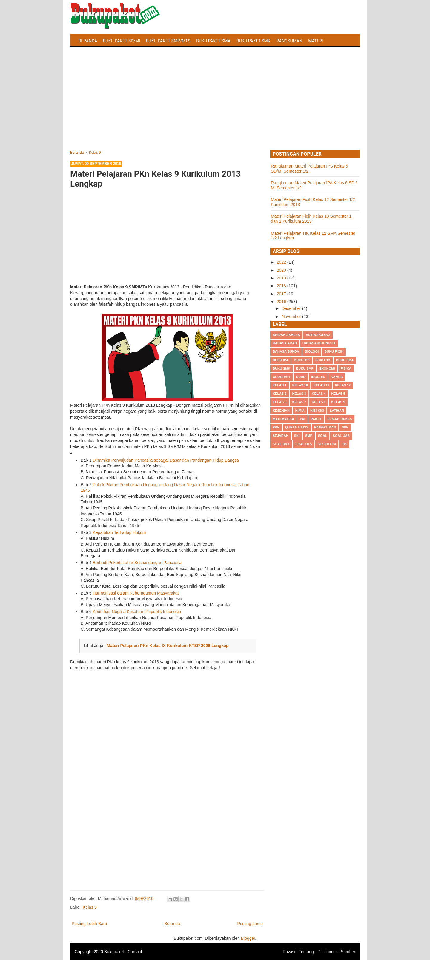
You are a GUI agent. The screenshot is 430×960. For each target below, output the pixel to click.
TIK (344, 444)
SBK (345, 427)
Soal (322, 435)
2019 (282, 278)
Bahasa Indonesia (319, 343)
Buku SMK (281, 368)
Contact (135, 951)
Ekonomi (327, 368)
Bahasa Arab (285, 343)
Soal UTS (303, 444)
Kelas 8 (318, 402)
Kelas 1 (279, 385)
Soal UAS (341, 435)
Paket (316, 419)
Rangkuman (289, 41)
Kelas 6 (279, 402)
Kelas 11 (321, 385)
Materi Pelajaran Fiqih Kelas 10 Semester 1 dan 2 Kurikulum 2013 (311, 219)
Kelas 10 (300, 385)
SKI (297, 435)
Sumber (348, 951)
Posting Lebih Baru (89, 923)
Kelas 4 (318, 393)
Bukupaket (114, 951)
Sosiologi (327, 444)
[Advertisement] (215, 105)
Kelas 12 (343, 385)
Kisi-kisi (317, 410)
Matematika (283, 419)
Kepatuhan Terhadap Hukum (119, 532)
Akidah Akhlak (286, 335)
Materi (315, 41)
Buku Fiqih (333, 351)
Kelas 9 (90, 907)
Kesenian (281, 410)
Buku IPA (280, 360)
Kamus (337, 377)
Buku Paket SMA (213, 41)
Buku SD (322, 360)
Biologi (312, 351)
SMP (308, 435)
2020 (282, 270)
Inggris (318, 377)
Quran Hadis (296, 427)
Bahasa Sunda (286, 351)
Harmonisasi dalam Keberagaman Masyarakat (136, 593)
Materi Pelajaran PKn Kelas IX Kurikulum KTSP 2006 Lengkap (167, 645)
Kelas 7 (299, 402)
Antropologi (318, 335)
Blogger (248, 938)
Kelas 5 (338, 393)
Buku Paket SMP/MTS (168, 41)
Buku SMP (305, 368)
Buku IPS (302, 360)
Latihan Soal (93, 55)
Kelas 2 (279, 393)
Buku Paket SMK (253, 41)
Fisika (346, 368)
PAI (302, 419)
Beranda (88, 41)
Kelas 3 (299, 393)
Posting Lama (250, 923)
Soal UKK (281, 444)
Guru (300, 377)
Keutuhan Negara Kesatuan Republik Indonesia (137, 611)
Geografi (281, 377)
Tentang (306, 951)
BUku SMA (345, 360)
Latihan (337, 410)
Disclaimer (327, 951)
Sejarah (280, 435)
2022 (282, 262)
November (292, 316)
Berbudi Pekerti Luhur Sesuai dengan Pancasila (137, 562)
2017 (282, 293)
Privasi (289, 951)
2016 (282, 301)
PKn (276, 427)
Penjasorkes (339, 419)
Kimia (300, 410)
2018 (282, 285)
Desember (292, 308)
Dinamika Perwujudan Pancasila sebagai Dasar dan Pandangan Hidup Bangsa (166, 460)
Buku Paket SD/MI (121, 41)
